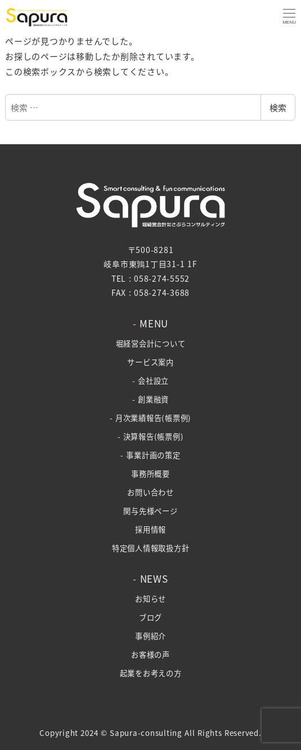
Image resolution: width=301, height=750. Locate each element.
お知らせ (150, 598)
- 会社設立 (150, 380)
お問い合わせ (150, 492)
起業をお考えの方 (151, 673)
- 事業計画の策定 (150, 455)
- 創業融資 (150, 399)
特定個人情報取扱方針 (151, 548)
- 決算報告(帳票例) (151, 436)
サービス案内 (150, 362)
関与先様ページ (150, 510)
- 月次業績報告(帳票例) (150, 417)
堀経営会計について (151, 343)
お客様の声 (150, 654)
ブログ (150, 617)
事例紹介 (150, 636)
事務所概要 (150, 473)
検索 (277, 107)
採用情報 (150, 529)
